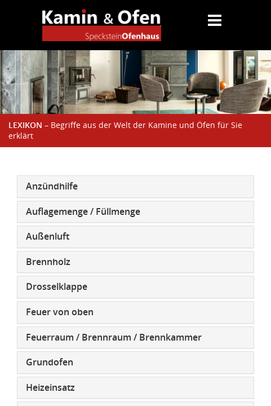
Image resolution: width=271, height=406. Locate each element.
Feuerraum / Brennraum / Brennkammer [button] (114, 337)
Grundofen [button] (49, 362)
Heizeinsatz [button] (50, 387)
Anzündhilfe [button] (52, 186)
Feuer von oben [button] (60, 312)
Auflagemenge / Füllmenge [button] (83, 211)
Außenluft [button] (47, 236)
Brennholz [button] (48, 261)
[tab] (135, 186)
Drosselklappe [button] (56, 286)
